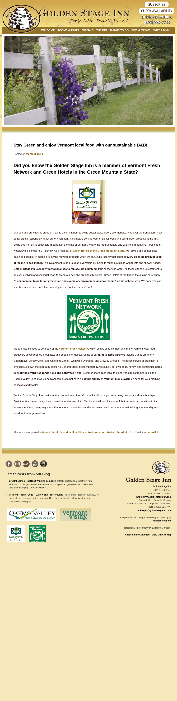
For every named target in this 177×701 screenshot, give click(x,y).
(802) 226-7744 (157, 22)
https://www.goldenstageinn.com (153, 497)
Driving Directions (156, 16)
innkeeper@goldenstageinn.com (154, 510)
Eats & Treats (141, 30)
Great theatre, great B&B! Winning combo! (31, 481)
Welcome (48, 30)
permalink (153, 432)
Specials (88, 30)
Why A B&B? (161, 30)
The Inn (101, 30)
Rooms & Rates (68, 30)
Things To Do (119, 30)
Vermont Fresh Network (73, 348)
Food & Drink (50, 432)
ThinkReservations (161, 520)
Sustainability (68, 432)
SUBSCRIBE (156, 4)
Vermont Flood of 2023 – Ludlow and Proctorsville (35, 494)
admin (124, 432)
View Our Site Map (161, 534)
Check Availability (156, 10)
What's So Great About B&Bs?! (97, 432)
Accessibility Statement (137, 534)
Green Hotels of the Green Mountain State (98, 250)
